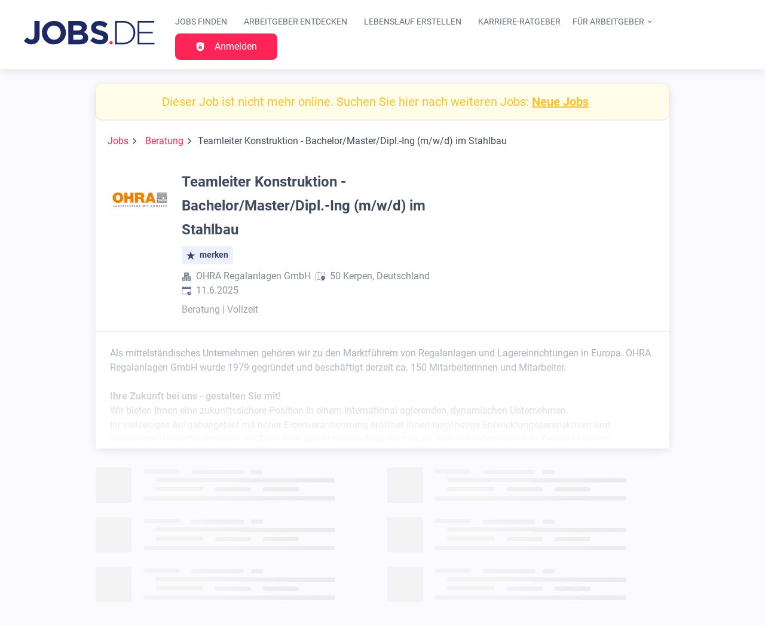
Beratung (164, 140)
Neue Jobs (560, 101)
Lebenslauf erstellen (412, 22)
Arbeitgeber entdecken (295, 22)
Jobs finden (201, 22)
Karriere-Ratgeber (519, 22)
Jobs (118, 140)
